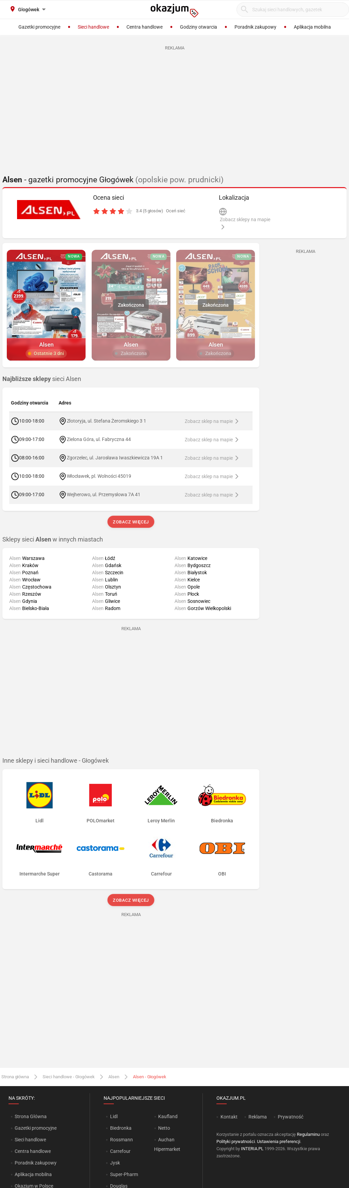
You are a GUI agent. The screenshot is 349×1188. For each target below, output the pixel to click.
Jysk (115, 1163)
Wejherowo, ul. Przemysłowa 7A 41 (103, 494)
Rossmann (121, 1139)
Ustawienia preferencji (278, 1141)
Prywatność (290, 1117)
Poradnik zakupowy (36, 1163)
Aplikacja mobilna (33, 1174)
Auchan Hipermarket (167, 1144)
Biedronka (121, 1128)
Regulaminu (308, 1134)
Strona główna (15, 1076)
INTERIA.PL (252, 1148)
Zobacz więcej (131, 521)
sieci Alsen (41, 379)
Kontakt (229, 1117)
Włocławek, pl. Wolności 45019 (99, 476)
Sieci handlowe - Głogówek (69, 1076)
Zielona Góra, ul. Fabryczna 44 (99, 439)
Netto (164, 1128)
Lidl (114, 1116)
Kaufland (168, 1116)
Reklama (257, 1117)
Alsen (113, 1076)
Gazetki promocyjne (36, 1128)
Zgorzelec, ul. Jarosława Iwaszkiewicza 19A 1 (115, 457)
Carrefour (120, 1151)
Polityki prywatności (235, 1141)
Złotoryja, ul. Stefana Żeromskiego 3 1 (107, 421)
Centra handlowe (33, 1151)
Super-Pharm (124, 1174)
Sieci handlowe (30, 1139)
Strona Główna (30, 1116)
